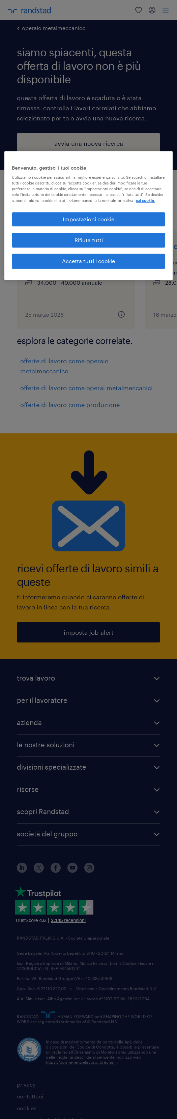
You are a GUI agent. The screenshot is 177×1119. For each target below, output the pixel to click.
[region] (88, 215)
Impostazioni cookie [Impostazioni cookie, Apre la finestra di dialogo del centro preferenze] (88, 219)
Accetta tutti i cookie (88, 261)
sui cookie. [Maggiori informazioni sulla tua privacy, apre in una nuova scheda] (145, 200)
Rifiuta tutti (89, 240)
